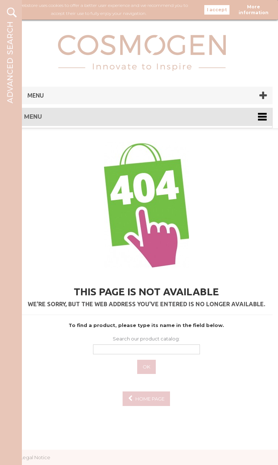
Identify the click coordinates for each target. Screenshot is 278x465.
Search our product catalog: (146, 339)
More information (254, 9)
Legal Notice (35, 457)
